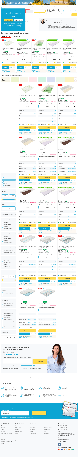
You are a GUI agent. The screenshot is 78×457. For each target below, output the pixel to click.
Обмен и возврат (50, 6)
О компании (34, 6)
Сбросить (10, 337)
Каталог (25, 11)
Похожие (13, 54)
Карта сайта (3, 439)
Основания (46, 425)
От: (3, 276)
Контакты (64, 6)
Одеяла (45, 431)
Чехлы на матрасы (47, 429)
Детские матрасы (33, 427)
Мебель (43, 14)
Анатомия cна (9, 454)
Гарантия (43, 6)
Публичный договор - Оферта (6, 433)
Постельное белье (33, 433)
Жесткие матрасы (47, 435)
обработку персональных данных (28, 365)
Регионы (2, 443)
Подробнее (8, 64)
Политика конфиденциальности (7, 435)
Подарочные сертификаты (20, 435)
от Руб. (16, 36)
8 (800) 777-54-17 (53, 12)
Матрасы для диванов (48, 427)
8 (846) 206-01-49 (53, 10)
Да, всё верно (8, 20)
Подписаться (39, 413)
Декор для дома (66, 14)
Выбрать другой (18, 20)
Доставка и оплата (57, 6)
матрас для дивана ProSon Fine (27, 148)
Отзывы (39, 6)
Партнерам (75, 6)
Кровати (31, 435)
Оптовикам (69, 6)
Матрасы (31, 425)
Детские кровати (47, 433)
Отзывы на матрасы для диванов (39, 378)
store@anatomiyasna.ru (63, 439)
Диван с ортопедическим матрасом (5, 79)
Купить (5, 67)
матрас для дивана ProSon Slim (27, 95)
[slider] (2, 199)
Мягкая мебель (34, 14)
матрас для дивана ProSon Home (66, 95)
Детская (26, 14)
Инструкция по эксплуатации (6, 441)
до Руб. (6, 36)
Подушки (31, 431)
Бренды (74, 14)
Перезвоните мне (40, 11)
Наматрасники (32, 429)
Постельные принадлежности (54, 14)
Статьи (16, 433)
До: (10, 276)
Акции (16, 425)
